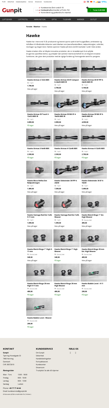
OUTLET (93, 19)
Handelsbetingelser (43, 359)
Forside (29, 26)
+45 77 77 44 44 (15, 388)
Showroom (38, 2)
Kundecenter (48, 2)
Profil (3, 2)
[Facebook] (71, 352)
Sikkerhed (11, 2)
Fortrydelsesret (42, 362)
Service (30, 2)
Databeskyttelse (21, 2)
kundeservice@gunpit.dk (17, 391)
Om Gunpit (40, 353)
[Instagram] (75, 352)
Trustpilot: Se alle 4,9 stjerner (47, 370)
